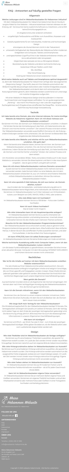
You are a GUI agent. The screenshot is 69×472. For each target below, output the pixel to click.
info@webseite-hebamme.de (14, 444)
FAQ (2, 423)
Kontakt (4, 429)
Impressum (5, 432)
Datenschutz (5, 427)
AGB (3, 425)
